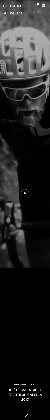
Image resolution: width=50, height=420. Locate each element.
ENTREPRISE (20, 384)
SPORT (32, 384)
